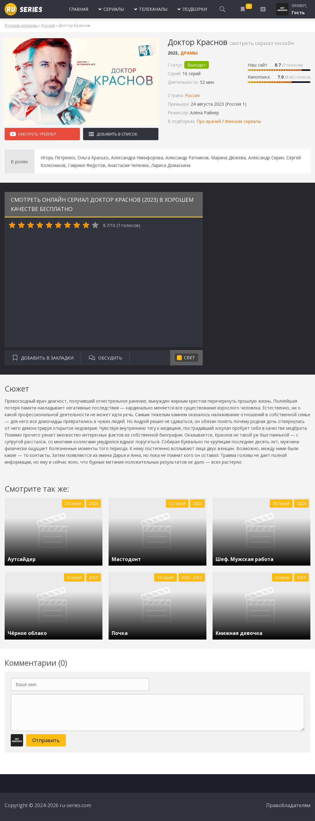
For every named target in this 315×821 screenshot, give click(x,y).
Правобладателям (288, 805)
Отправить (46, 740)
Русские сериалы (21, 25)
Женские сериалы (243, 121)
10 (95, 225)
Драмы (188, 53)
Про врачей (209, 121)
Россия (48, 25)
